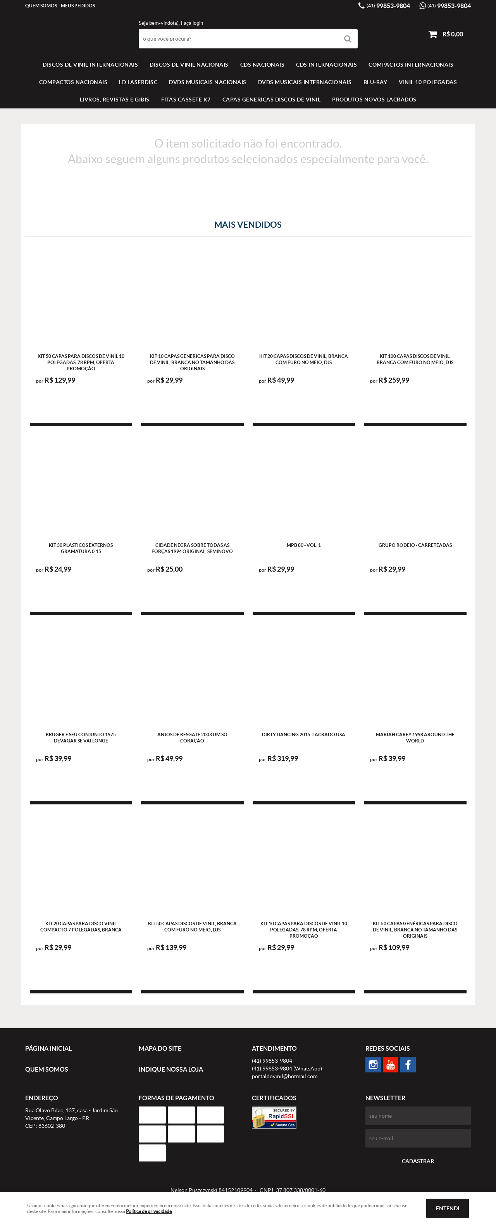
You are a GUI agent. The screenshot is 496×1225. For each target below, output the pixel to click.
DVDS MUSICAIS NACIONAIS (207, 82)
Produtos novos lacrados (374, 99)
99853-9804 (388, 5)
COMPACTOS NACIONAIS (73, 82)
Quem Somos (41, 5)
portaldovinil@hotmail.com (284, 1076)
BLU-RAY (375, 82)
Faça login (192, 23)
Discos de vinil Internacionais (90, 65)
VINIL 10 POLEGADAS (428, 82)
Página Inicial (48, 1048)
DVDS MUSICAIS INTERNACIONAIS (305, 82)
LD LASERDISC (138, 82)
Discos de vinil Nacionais (189, 65)
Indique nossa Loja (171, 1069)
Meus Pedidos (78, 5)
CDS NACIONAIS (262, 65)
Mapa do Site (160, 1048)
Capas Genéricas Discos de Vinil (271, 99)
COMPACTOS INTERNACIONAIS (411, 65)
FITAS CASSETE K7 (186, 99)
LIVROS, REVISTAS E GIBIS (115, 99)
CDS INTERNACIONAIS (326, 65)
